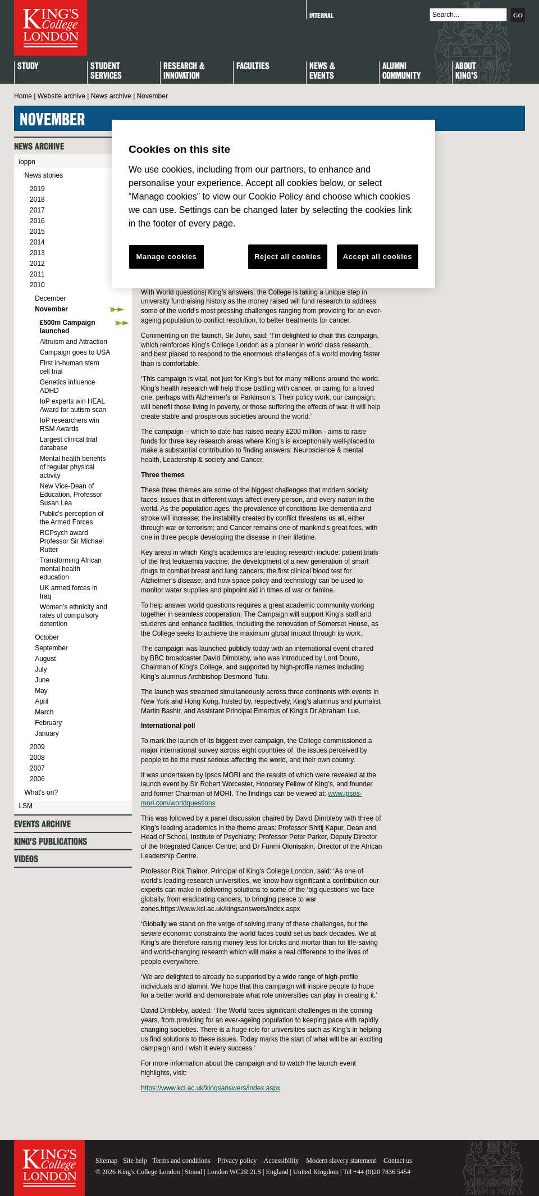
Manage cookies (166, 256)
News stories (43, 175)
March (44, 712)
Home (23, 96)
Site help (135, 1161)
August (45, 659)
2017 (37, 210)
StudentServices (106, 71)
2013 (37, 253)
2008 (37, 758)
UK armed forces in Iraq (69, 592)
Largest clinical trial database (68, 444)
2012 (37, 264)
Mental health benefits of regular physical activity (73, 467)
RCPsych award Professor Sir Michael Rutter (72, 541)
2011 (37, 274)
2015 (37, 231)
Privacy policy (237, 1161)
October (47, 637)
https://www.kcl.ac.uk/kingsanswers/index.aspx (210, 1088)
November (51, 309)
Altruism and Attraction (73, 342)
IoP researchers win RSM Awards (69, 424)
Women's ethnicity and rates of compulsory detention (73, 615)
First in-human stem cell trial (69, 367)
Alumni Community (401, 71)
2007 (37, 768)
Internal (321, 15)
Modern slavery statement (341, 1161)
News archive (111, 96)
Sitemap (106, 1161)
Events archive (42, 824)
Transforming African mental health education (71, 568)
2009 (37, 747)
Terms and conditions (181, 1161)
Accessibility (281, 1161)
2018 (37, 199)
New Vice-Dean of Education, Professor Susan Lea (71, 494)
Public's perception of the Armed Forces (72, 518)
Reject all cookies (287, 256)
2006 (37, 779)
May (41, 691)
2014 (37, 242)
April (41, 701)
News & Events (322, 71)
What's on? (41, 792)
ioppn (27, 162)
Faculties (253, 66)
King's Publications (50, 841)
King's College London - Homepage (50, 28)
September (51, 648)
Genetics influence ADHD (67, 386)
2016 (37, 221)
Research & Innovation (184, 71)
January (47, 733)
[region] (273, 204)
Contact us (397, 1161)
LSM (26, 806)
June (42, 680)
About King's (466, 71)
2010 (37, 285)
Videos (26, 859)
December (50, 298)
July (41, 669)
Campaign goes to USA (75, 352)
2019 (37, 189)
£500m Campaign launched (67, 327)
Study (27, 66)
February (48, 723)
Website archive (61, 96)
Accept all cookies (377, 256)
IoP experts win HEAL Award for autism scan (73, 405)
